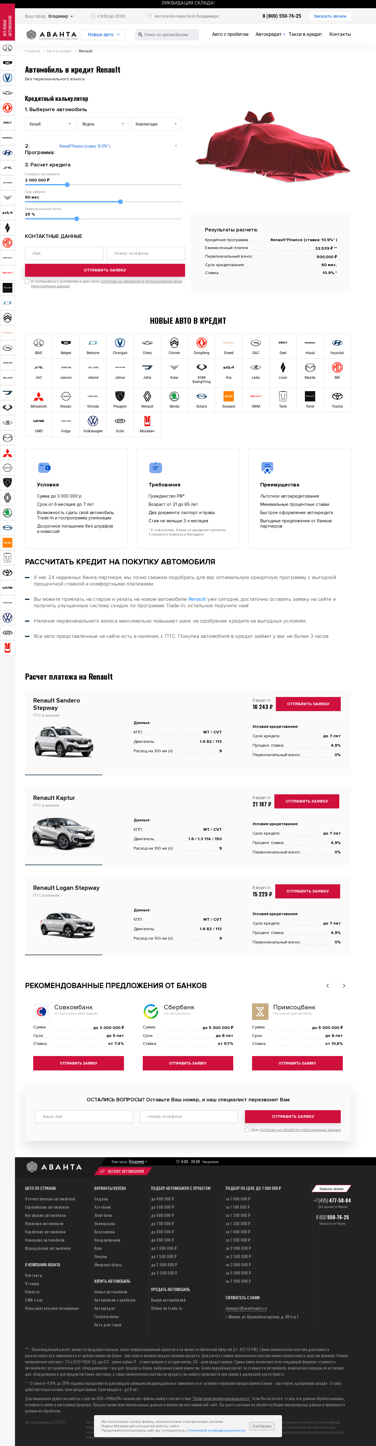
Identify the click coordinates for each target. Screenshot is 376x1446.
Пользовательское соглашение (52, 1306)
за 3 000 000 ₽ (238, 1262)
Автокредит (269, 34)
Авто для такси (108, 1322)
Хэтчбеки (102, 1205)
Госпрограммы (106, 1314)
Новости (32, 1289)
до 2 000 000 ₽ (164, 1262)
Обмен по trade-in (166, 1306)
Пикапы (101, 1254)
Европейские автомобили (47, 1205)
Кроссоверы (104, 1229)
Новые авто (104, 34)
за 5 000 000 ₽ (238, 1270)
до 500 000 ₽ (162, 1205)
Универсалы (104, 1221)
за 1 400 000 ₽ (238, 1229)
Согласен (262, 1426)
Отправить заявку (105, 275)
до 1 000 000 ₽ (164, 1246)
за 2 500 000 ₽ (238, 1254)
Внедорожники (107, 1238)
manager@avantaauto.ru (246, 1306)
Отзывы (32, 1281)
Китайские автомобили (45, 1213)
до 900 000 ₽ (162, 1238)
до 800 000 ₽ (162, 1229)
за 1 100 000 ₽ (238, 1205)
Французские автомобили (47, 1246)
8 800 (332, 1215)
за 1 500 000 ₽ (238, 1238)
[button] (327, 986)
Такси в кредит (305, 34)
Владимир (58, 16)
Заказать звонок (330, 16)
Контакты (340, 34)
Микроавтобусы (108, 1262)
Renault (197, 599)
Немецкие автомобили (45, 1238)
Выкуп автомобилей (168, 1298)
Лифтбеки (103, 1213)
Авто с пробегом (230, 34)
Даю (296, 1127)
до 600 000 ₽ (162, 1213)
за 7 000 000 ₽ (238, 1279)
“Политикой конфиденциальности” (221, 1396)
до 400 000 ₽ (162, 1196)
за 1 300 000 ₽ (238, 1221)
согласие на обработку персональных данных (300, 1127)
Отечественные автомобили (50, 1196)
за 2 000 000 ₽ (238, 1246)
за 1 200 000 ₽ (238, 1213)
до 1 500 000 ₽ (164, 1254)
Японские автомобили (44, 1221)
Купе (98, 1246)
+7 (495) (332, 1198)
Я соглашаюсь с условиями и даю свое (106, 289)
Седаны (101, 1196)
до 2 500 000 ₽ (164, 1270)
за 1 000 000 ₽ (238, 1196)
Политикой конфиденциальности (216, 1430)
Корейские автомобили (45, 1229)
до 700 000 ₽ (162, 1221)
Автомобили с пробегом (115, 1298)
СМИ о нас (34, 1298)
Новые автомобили (110, 1289)
